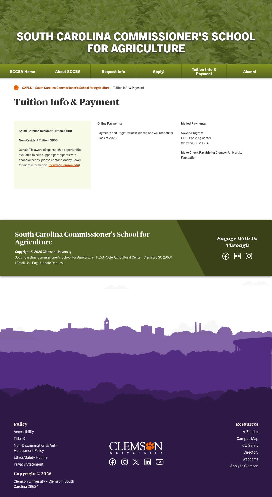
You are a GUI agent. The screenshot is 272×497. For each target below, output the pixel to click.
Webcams (250, 458)
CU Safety (250, 445)
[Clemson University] (36, 11)
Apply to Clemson (244, 465)
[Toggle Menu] (264, 7)
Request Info (113, 71)
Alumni (249, 71)
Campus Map (247, 438)
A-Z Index (250, 431)
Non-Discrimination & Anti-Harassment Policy (35, 448)
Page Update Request (48, 262)
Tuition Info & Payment (204, 71)
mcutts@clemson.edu (64, 165)
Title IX (19, 438)
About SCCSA (68, 71)
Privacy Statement (28, 464)
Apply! (159, 71)
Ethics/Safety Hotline (30, 457)
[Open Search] (249, 7)
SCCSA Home (22, 71)
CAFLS (27, 87)
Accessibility (24, 431)
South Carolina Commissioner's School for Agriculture (72, 87)
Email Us (23, 262)
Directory (251, 452)
